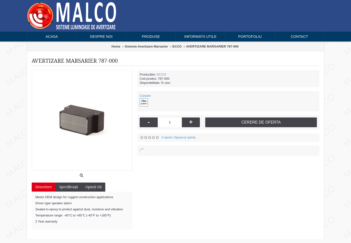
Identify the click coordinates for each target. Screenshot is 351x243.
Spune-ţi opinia (184, 137)
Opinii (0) (93, 187)
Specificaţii (68, 187)
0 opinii (167, 137)
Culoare (145, 95)
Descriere (43, 187)
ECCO (161, 74)
